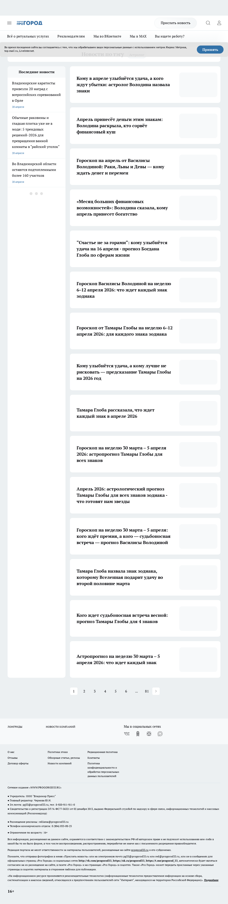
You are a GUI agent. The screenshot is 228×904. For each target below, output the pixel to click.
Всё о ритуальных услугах (28, 36)
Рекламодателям (71, 36)
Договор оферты (18, 763)
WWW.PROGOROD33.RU (45, 787)
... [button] (136, 691)
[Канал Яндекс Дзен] (149, 733)
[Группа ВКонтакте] (126, 733)
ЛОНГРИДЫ (15, 726)
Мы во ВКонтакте (108, 36)
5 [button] (116, 691)
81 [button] (147, 691)
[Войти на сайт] (219, 23)
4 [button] (105, 691)
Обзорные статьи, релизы (64, 757)
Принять (210, 49)
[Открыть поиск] (208, 23)
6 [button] (126, 691)
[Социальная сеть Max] (160, 733)
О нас (11, 752)
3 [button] (95, 691)
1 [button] (74, 691)
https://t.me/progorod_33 (162, 860)
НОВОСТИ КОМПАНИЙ (60, 726)
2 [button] (84, 691)
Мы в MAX (138, 36)
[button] (156, 691)
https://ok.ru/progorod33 (129, 860)
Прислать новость (175, 23)
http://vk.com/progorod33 (95, 860)
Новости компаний (59, 763)
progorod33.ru (140, 850)
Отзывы (13, 757)
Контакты (94, 757)
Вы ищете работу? (169, 36)
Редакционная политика (103, 752)
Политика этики (58, 752)
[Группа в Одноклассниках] (137, 733)
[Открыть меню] (9, 23)
